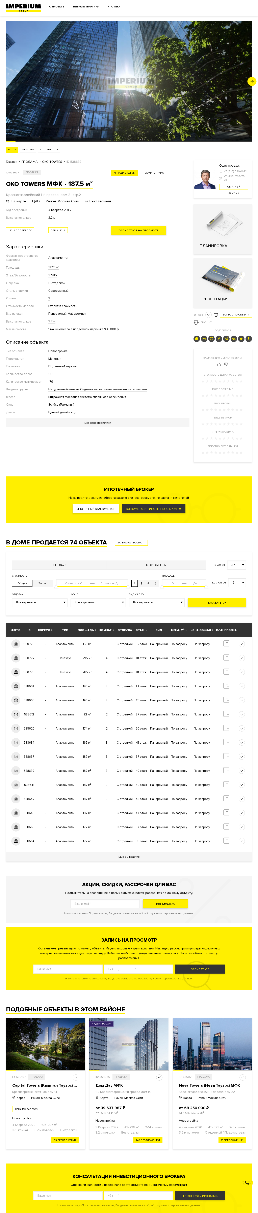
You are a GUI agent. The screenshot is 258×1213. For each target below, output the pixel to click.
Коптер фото (49, 149)
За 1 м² (42, 583)
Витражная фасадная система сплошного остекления (87, 397)
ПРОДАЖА (30, 162)
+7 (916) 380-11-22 (235, 171)
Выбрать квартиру (86, 6)
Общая (22, 583)
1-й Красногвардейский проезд (118, 1092)
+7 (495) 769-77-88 (234, 178)
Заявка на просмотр (131, 542)
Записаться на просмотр (138, 230)
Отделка (17, 594)
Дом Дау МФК (109, 1085)
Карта (18, 1098)
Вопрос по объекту (236, 314)
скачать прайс (154, 172)
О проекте (56, 6)
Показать (217, 602)
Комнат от (219, 582)
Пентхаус (59, 565)
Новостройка (58, 351)
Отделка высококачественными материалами (113, 389)
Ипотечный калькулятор (96, 509)
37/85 (52, 275)
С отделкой (56, 283)
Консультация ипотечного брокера (153, 509)
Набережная (77, 314)
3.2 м (51, 321)
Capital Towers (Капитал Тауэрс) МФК (47, 1085)
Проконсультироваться (200, 1196)
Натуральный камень (63, 389)
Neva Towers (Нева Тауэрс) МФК (209, 1085)
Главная (11, 162)
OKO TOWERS (52, 162)
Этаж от (219, 565)
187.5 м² (53, 267)
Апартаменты (58, 258)
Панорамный (57, 314)
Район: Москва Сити (45, 1098)
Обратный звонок (233, 187)
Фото (12, 149)
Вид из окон (137, 594)
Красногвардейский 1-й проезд (201, 1092)
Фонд (74, 594)
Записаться (200, 969)
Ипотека (114, 6)
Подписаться (165, 904)
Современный (58, 291)
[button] (252, 81)
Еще (129, 856)
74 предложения (124, 172)
